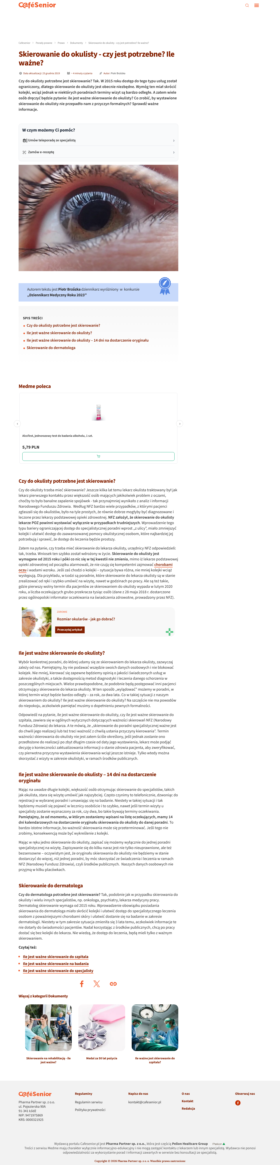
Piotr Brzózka (118, 73)
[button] (82, 984)
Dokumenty (76, 43)
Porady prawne (44, 43)
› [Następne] (179, 424)
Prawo (61, 43)
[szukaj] (247, 5)
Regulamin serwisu (88, 1102)
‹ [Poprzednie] (17, 424)
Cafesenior (24, 43)
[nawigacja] (256, 5)
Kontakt (187, 1101)
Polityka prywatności (90, 1110)
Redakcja (188, 1109)
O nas (186, 1094)
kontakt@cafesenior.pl (144, 1102)
